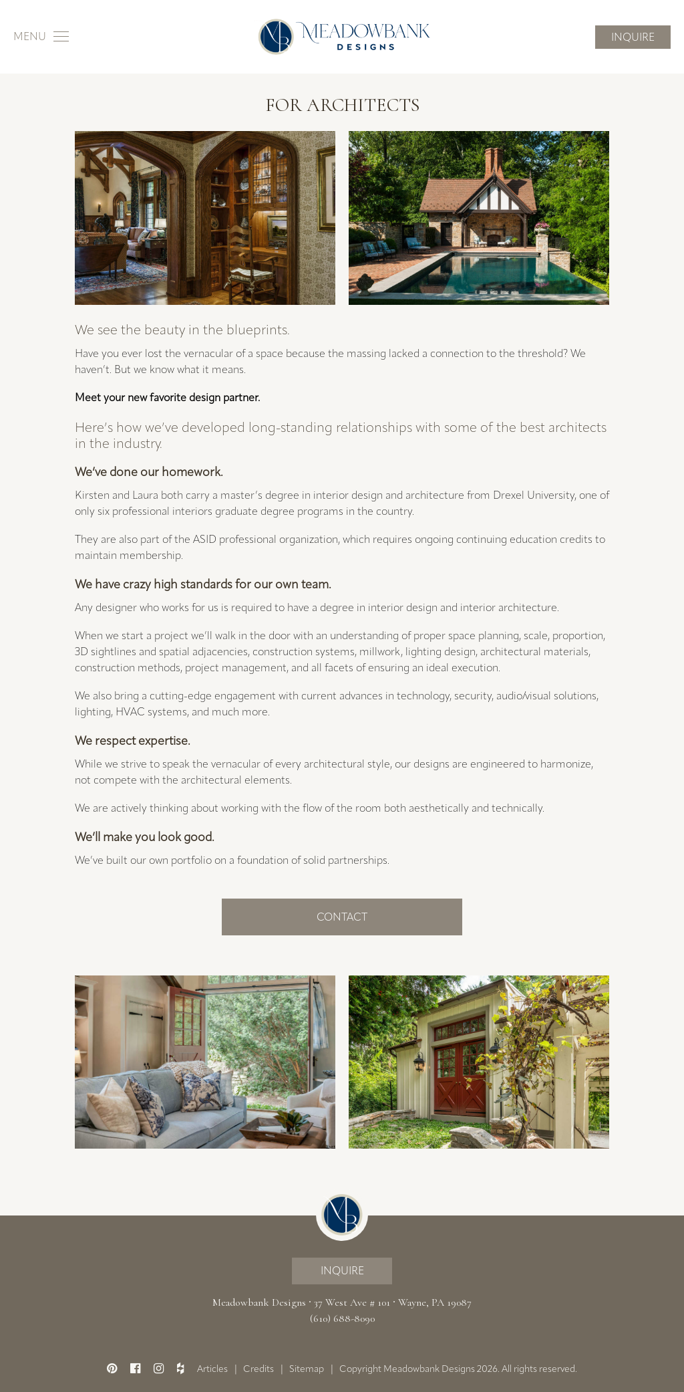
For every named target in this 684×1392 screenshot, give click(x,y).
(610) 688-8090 (342, 1318)
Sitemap (306, 1369)
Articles (212, 1369)
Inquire (633, 37)
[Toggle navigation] (41, 37)
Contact (342, 917)
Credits (258, 1369)
